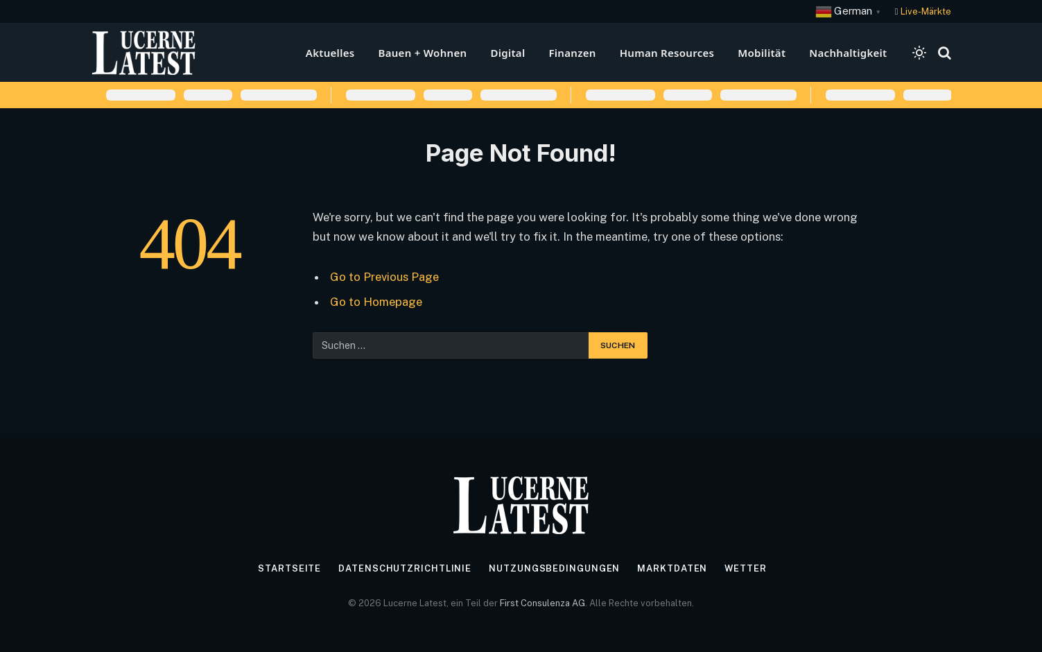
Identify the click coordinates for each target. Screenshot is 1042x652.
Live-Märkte (926, 11)
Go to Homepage (376, 302)
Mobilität (761, 53)
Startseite (288, 568)
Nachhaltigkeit (848, 53)
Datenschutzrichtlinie (404, 568)
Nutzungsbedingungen (554, 568)
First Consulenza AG (542, 603)
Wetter (745, 568)
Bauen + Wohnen (422, 53)
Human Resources (667, 53)
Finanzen (572, 53)
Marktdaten (672, 568)
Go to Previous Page (384, 277)
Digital (507, 53)
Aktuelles (330, 53)
